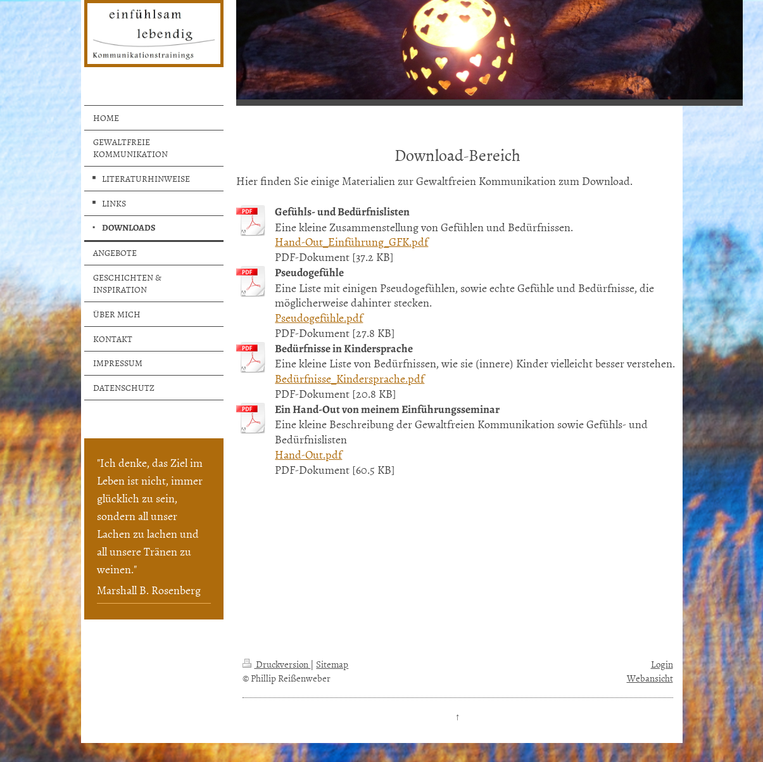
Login (662, 664)
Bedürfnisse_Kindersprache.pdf (349, 378)
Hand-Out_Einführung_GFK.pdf (351, 241)
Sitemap (332, 664)
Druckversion (276, 664)
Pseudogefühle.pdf (319, 317)
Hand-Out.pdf (308, 454)
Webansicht (650, 678)
